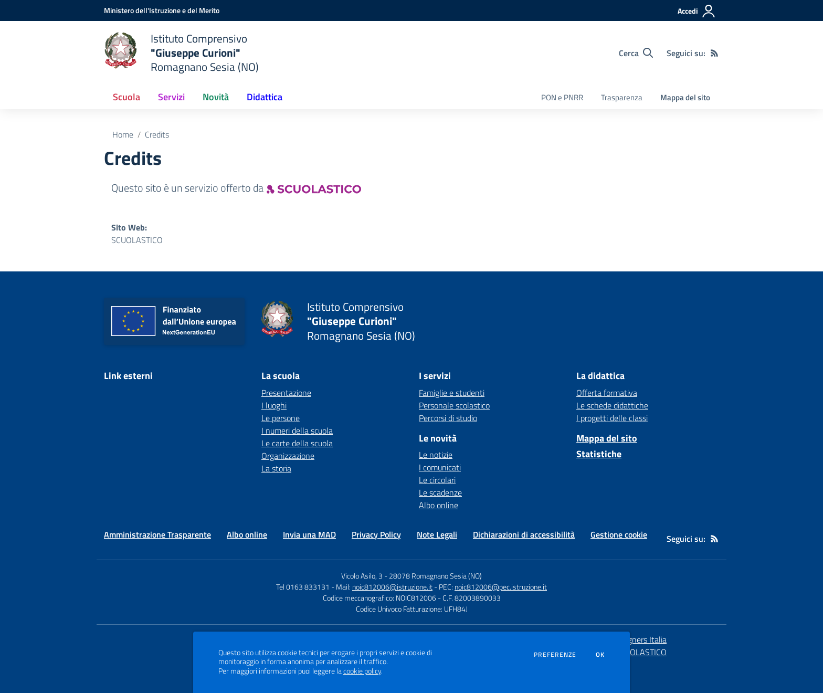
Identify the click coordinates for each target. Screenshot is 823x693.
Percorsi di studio (448, 418)
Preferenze (555, 655)
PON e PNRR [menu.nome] (562, 97)
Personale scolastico (454, 405)
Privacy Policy (376, 534)
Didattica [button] (264, 97)
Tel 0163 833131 (303, 586)
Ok (600, 655)
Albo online (438, 505)
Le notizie (435, 454)
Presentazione (286, 392)
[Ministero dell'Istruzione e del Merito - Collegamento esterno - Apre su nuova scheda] (161, 10)
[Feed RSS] (714, 53)
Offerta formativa (606, 392)
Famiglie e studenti (451, 392)
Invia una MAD (309, 534)
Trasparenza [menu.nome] (621, 97)
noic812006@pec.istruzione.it (501, 586)
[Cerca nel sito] (636, 53)
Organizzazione (287, 455)
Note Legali (437, 534)
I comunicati (440, 467)
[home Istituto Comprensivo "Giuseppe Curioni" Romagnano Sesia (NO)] (181, 53)
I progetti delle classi (612, 418)
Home (122, 134)
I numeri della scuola (297, 430)
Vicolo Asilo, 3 (362, 575)
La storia (276, 468)
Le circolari (437, 480)
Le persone (280, 418)
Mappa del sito (685, 97)
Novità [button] (216, 97)
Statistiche (598, 454)
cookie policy (362, 671)
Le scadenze (440, 492)
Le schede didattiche (612, 405)
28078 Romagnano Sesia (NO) (435, 575)
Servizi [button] (171, 97)
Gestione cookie (618, 534)
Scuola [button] (126, 97)
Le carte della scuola (297, 443)
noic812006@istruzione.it (392, 586)
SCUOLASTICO (137, 240)
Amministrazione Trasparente (157, 534)
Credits (157, 134)
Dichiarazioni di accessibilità (524, 534)
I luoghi (274, 405)
